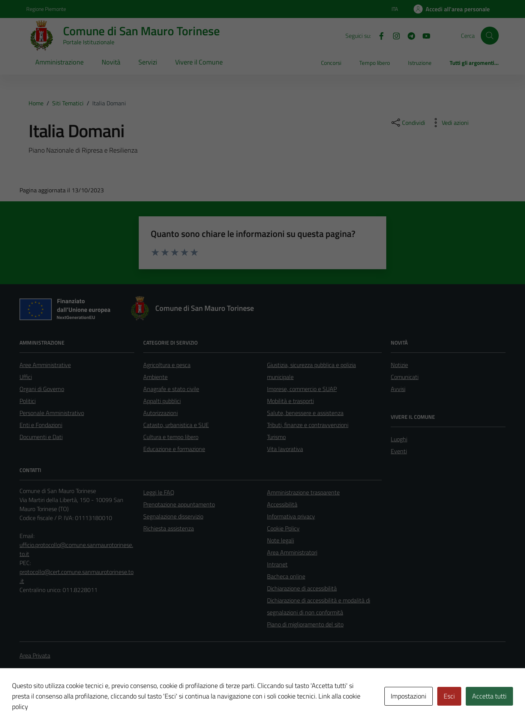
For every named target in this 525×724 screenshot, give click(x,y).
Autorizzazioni (160, 412)
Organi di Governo (42, 388)
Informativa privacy (291, 516)
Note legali (280, 540)
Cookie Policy (283, 528)
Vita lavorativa (285, 448)
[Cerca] (490, 36)
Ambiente (155, 376)
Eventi (399, 451)
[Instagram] (393, 35)
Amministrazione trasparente (303, 492)
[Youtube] (423, 35)
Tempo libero (374, 62)
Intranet (277, 564)
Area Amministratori (292, 552)
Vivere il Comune (199, 62)
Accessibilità (282, 504)
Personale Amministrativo (52, 412)
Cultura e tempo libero (170, 436)
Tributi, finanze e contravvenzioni (307, 424)
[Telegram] (408, 35)
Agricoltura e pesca (166, 364)
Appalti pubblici (162, 400)
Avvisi (398, 388)
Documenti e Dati (41, 436)
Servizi (147, 62)
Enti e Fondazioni (41, 424)
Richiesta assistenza (168, 528)
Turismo (276, 436)
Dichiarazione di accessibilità (302, 588)
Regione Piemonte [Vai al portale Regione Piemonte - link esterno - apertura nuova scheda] (46, 9)
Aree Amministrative (45, 364)
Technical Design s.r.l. (70, 702)
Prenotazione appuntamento (179, 504)
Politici (28, 400)
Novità (111, 62)
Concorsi (331, 62)
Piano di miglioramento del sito (305, 624)
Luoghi (399, 439)
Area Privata (35, 655)
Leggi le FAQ (158, 492)
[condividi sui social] (407, 123)
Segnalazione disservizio (173, 516)
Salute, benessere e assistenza (305, 412)
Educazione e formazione (174, 448)
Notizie (399, 364)
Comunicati (404, 376)
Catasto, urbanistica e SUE (176, 424)
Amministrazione (59, 62)
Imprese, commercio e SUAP (302, 388)
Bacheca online (286, 576)
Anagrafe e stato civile (171, 388)
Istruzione (420, 62)
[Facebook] (378, 35)
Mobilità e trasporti (290, 400)
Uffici (26, 376)
